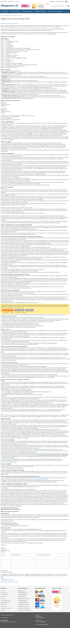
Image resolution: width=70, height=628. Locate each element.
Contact (16, 1)
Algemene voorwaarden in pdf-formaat (9, 23)
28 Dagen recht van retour (24, 606)
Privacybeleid (4, 606)
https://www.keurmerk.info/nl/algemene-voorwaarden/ (35, 479)
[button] (67, 1)
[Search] (65, 6)
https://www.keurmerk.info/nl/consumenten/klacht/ (43, 451)
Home (2, 15)
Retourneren (11, 1)
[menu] (35, 11)
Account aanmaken (60, 1)
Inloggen (52, 1)
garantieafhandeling (26, 610)
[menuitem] (5, 11)
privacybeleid (4, 307)
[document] (35, 309)
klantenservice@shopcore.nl (7, 615)
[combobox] (59, 6)
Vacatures (3, 610)
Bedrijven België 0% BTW (23, 608)
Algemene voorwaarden (6, 608)
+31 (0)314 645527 (5, 617)
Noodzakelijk (5, 312)
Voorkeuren (23, 312)
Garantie (3, 598)
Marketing (17, 312)
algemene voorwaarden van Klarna (45, 27)
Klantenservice (4, 1)
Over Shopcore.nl (4, 594)
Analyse (11, 312)
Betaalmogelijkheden (5, 602)
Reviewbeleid (4, 604)
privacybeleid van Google (19, 307)
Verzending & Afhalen (5, 600)
